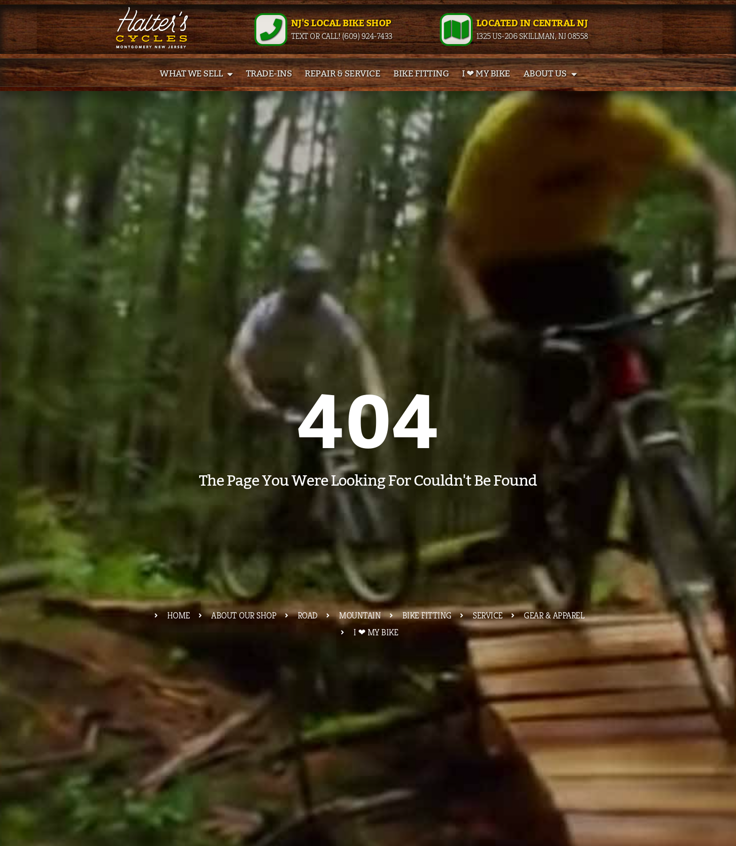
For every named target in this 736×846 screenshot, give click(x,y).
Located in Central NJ (532, 29)
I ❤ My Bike (486, 85)
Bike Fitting (421, 85)
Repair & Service (342, 85)
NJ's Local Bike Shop (341, 29)
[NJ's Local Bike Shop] (270, 35)
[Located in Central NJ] (456, 35)
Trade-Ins (269, 85)
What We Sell (196, 85)
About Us (550, 85)
